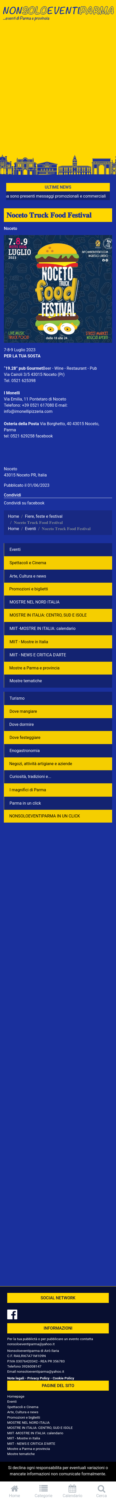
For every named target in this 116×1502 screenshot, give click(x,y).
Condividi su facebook (24, 503)
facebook (44, 436)
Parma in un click (25, 803)
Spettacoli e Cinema (28, 562)
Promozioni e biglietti (28, 589)
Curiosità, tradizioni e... (30, 776)
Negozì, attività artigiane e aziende (40, 763)
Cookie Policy (63, 1378)
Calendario (72, 1491)
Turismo (17, 698)
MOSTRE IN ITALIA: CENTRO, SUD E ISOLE (48, 615)
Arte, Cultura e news (28, 576)
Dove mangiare (23, 711)
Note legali (15, 1378)
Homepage (15, 1396)
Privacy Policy (38, 1378)
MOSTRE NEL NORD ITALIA (35, 602)
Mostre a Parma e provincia (34, 668)
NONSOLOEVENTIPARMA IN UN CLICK (44, 816)
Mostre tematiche (26, 680)
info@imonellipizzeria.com (28, 411)
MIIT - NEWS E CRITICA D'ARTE (38, 654)
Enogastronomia (25, 750)
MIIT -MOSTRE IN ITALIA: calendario (43, 628)
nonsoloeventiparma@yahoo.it (31, 1344)
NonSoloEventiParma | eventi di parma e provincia (58, 14)
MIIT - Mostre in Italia (29, 641)
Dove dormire (21, 724)
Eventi (15, 549)
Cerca (101, 1491)
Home (14, 1491)
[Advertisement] (58, 89)
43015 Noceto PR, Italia (25, 475)
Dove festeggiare (25, 737)
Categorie (43, 1491)
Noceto (10, 228)
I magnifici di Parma (28, 789)
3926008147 (31, 1366)
